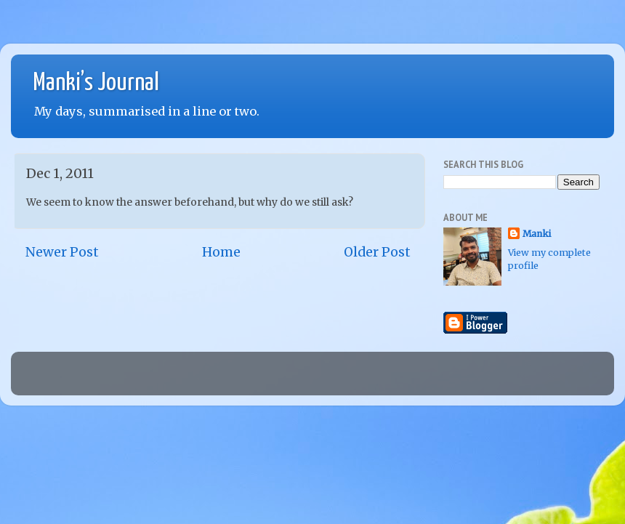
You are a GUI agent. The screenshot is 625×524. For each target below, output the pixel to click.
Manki (537, 233)
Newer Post (62, 252)
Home (221, 252)
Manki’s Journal (96, 83)
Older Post (377, 252)
